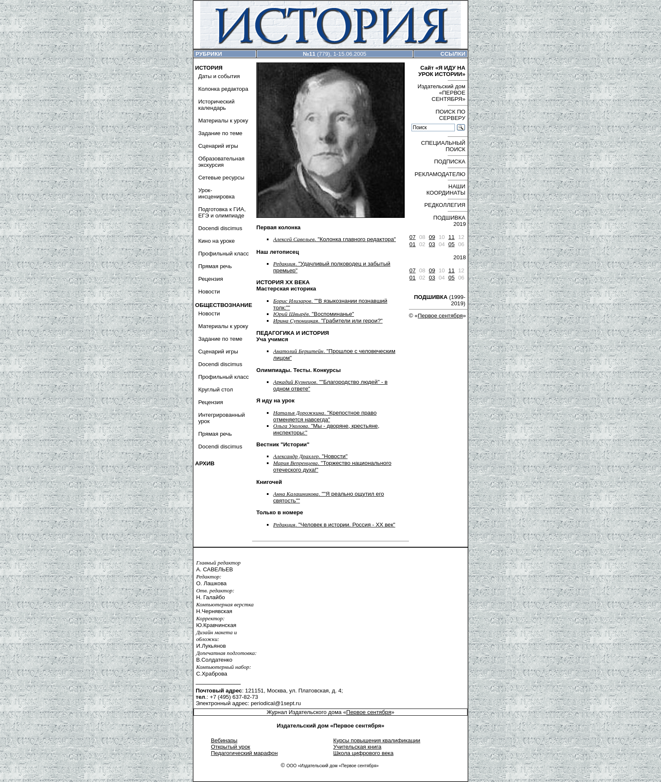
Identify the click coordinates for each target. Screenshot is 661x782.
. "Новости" (310, 456)
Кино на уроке (216, 241)
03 (432, 244)
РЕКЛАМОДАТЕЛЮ (439, 174)
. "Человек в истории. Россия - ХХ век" (334, 524)
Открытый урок (230, 747)
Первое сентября (440, 315)
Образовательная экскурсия (221, 161)
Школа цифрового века (363, 753)
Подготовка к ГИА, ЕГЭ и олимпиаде (222, 212)
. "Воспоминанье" (313, 314)
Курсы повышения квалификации (376, 740)
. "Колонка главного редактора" (334, 239)
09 (432, 237)
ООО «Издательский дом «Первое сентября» (332, 765)
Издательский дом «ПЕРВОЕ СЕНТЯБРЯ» (441, 92)
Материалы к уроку (223, 120)
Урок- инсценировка (216, 193)
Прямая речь (215, 266)
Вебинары (224, 740)
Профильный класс (223, 253)
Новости (209, 291)
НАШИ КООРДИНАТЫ (445, 189)
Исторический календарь (216, 104)
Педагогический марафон (244, 753)
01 (412, 244)
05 (452, 244)
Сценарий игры (218, 146)
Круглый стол (215, 389)
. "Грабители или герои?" (328, 321)
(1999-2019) (439, 300)
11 (452, 237)
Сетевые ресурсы (221, 177)
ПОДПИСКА (449, 161)
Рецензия (210, 279)
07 (412, 237)
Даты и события (219, 76)
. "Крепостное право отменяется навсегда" (324, 416)
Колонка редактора (223, 89)
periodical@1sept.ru (276, 703)
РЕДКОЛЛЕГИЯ (444, 205)
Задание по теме (220, 133)
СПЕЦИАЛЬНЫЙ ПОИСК (443, 146)
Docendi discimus (220, 228)
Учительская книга (357, 747)
